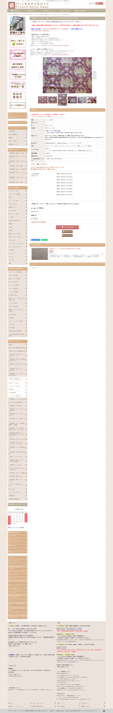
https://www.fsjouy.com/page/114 (41, 30)
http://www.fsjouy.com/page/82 (60, 45)
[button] (97, 10)
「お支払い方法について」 (15, 676)
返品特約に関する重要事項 (38, 222)
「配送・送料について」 (14, 645)
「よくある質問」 (61, 688)
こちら (96, 710)
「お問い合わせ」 (70, 695)
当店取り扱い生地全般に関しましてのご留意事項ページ (57, 29)
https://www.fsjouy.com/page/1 (60, 54)
